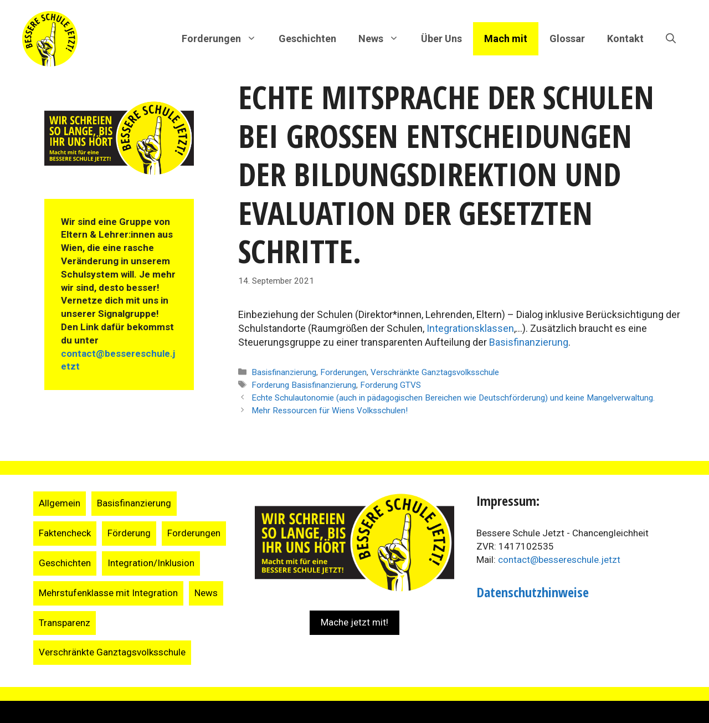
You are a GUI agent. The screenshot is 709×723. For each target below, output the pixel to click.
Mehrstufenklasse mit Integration (108, 592)
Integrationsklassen (470, 328)
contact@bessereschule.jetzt (559, 559)
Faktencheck (65, 533)
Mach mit (505, 38)
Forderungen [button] (225, 38)
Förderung (129, 533)
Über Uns (441, 38)
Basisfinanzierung (528, 342)
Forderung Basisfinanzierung (303, 385)
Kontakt (625, 38)
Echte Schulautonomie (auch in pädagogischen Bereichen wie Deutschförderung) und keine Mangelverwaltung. (453, 398)
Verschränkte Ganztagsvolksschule (435, 372)
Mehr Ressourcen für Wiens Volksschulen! (329, 411)
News (206, 592)
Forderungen (343, 372)
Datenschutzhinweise (532, 592)
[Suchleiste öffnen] (671, 38)
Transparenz (64, 622)
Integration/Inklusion (150, 562)
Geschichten (307, 38)
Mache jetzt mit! (354, 622)
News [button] (384, 38)
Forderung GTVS (390, 385)
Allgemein (59, 503)
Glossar (567, 38)
